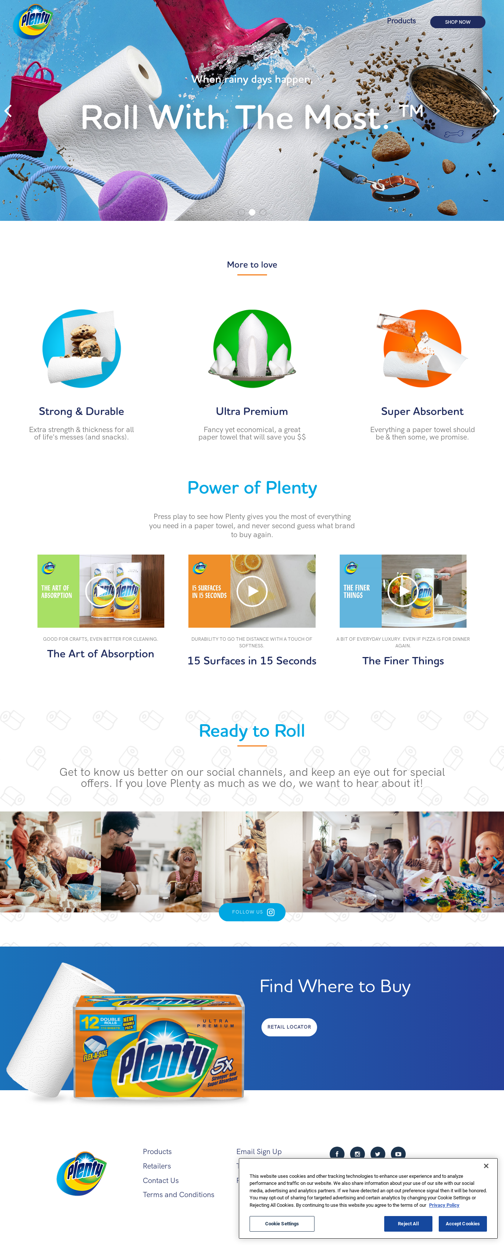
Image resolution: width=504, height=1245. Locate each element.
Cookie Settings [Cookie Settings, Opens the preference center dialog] (282, 1223)
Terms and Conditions (178, 1194)
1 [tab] (241, 212)
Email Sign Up (259, 1151)
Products (401, 21)
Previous (7, 110)
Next (496, 110)
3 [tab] (263, 212)
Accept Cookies (463, 1223)
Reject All (408, 1223)
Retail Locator (289, 1027)
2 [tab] (252, 212)
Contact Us (161, 1180)
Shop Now (458, 22)
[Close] (486, 1166)
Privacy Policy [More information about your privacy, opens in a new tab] (444, 1205)
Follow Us (247, 912)
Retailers (157, 1166)
